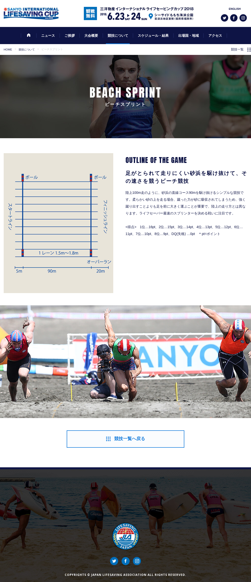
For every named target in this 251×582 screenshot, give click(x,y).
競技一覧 (237, 49)
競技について (27, 49)
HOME (8, 49)
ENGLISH (235, 8)
